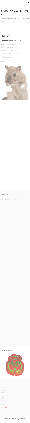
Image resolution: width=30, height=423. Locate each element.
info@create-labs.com (8, 410)
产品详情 (3, 390)
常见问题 (3, 392)
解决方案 (3, 400)
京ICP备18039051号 (15, 419)
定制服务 (3, 398)
